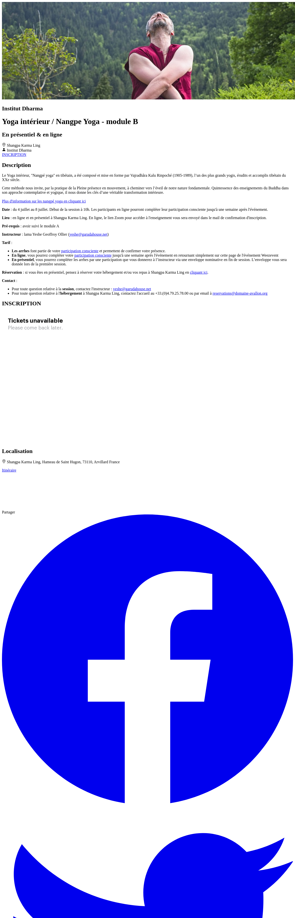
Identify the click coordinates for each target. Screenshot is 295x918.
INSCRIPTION (14, 155)
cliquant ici (199, 272)
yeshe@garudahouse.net (88, 234)
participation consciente (79, 251)
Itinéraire (9, 470)
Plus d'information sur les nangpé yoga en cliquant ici (44, 201)
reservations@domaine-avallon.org (240, 293)
